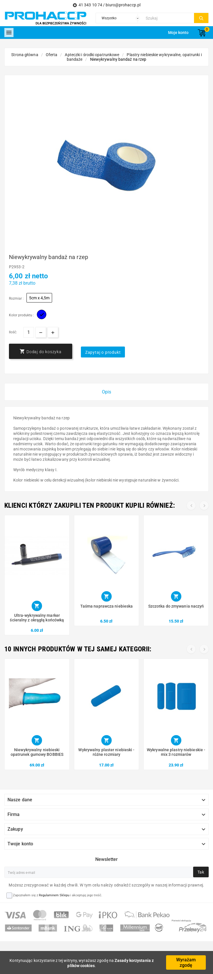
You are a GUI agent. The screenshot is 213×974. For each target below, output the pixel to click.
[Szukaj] (168, 18)
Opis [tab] (106, 392)
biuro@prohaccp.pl (123, 5)
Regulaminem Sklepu (54, 895)
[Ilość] (28, 332)
